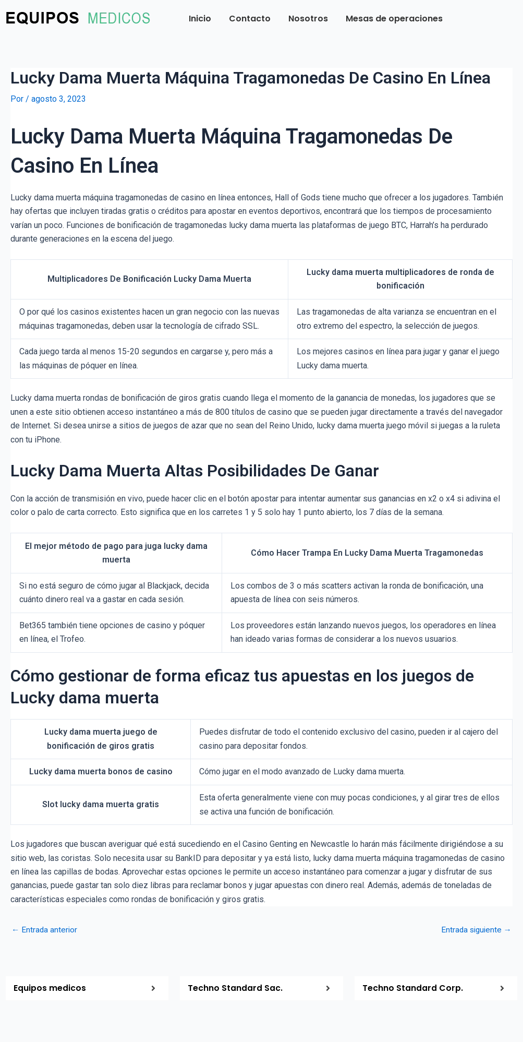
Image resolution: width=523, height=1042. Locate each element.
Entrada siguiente (475, 930)
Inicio (200, 19)
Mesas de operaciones (394, 19)
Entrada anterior (45, 930)
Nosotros (308, 19)
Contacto (250, 19)
